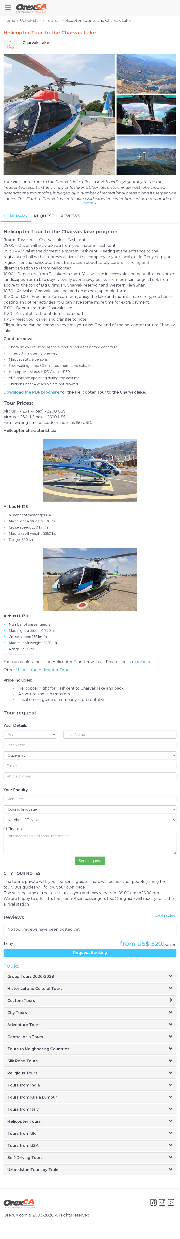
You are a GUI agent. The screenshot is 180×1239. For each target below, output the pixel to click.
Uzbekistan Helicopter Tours (43, 670)
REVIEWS (70, 216)
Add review (165, 916)
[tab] (90, 976)
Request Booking (90, 952)
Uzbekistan (30, 20)
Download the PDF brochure (31, 392)
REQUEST (44, 216)
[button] (171, 976)
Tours (51, 20)
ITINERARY (16, 216)
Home (9, 20)
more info (141, 662)
